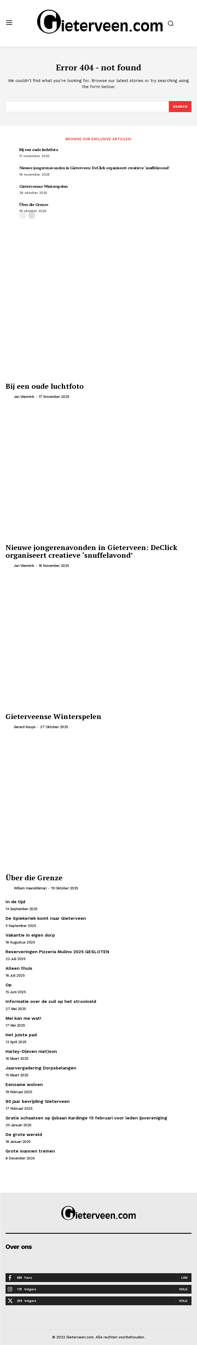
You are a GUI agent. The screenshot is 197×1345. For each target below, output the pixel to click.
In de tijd (15, 901)
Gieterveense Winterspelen (43, 186)
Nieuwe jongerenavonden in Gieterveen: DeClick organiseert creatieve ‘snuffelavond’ (94, 167)
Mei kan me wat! (23, 1018)
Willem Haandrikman (30, 888)
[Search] (180, 106)
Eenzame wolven (24, 1084)
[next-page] (31, 215)
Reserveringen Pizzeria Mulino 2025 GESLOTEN (57, 951)
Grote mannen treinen (30, 1151)
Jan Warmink (24, 397)
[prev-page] (22, 215)
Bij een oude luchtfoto (38, 149)
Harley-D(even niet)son (31, 1051)
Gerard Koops (25, 727)
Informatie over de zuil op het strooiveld (51, 1001)
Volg (183, 1289)
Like (184, 1277)
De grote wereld (24, 1134)
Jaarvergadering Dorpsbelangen (41, 1068)
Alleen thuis (19, 968)
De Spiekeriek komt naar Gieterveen (46, 918)
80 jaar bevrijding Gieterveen (38, 1101)
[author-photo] (9, 396)
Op (9, 984)
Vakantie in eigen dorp (30, 935)
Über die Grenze (33, 204)
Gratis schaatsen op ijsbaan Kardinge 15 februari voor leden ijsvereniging (86, 1118)
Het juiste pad (21, 1034)
